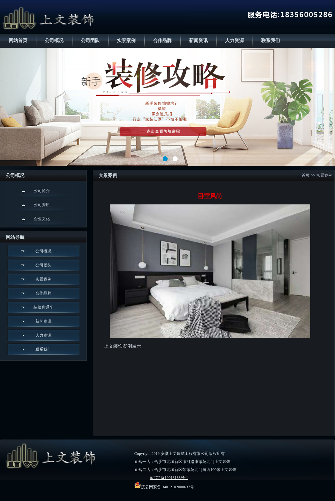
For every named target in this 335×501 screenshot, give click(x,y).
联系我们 (270, 40)
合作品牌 (162, 40)
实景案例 (126, 40)
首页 (306, 175)
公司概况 (54, 40)
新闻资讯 (198, 40)
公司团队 (90, 40)
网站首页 (18, 40)
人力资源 (234, 40)
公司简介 (42, 190)
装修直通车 (43, 307)
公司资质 (42, 204)
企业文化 (42, 218)
